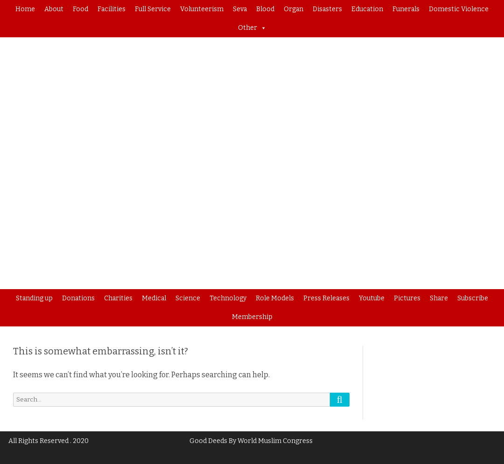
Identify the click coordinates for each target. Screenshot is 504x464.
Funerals (406, 9)
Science (187, 298)
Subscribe (472, 298)
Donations (78, 298)
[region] (252, 163)
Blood (265, 9)
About (53, 9)
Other (252, 28)
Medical (154, 298)
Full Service (153, 9)
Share (439, 298)
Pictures (407, 298)
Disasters (327, 9)
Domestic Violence (459, 9)
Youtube (372, 298)
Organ (293, 9)
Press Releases (326, 298)
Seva (240, 9)
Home (25, 9)
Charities (118, 298)
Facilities (112, 9)
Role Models (275, 298)
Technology (228, 298)
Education (367, 9)
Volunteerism (202, 9)
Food (80, 9)
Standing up (34, 298)
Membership (252, 317)
